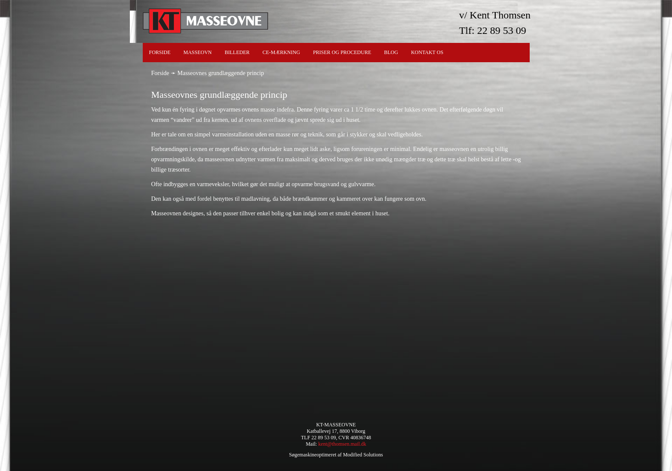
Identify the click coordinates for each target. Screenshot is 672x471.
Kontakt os (427, 52)
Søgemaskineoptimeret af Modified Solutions (336, 455)
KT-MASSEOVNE (336, 425)
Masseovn (198, 52)
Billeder (237, 52)
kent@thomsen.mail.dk (342, 444)
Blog (391, 52)
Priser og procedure (342, 52)
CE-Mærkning (281, 52)
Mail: (312, 444)
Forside (160, 52)
